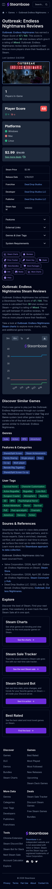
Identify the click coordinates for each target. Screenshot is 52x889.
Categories (9, 802)
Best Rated (32, 755)
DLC (5, 761)
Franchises (9, 824)
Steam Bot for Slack (13, 849)
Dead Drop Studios (33, 184)
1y (22, 338)
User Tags (8, 807)
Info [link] (7, 272)
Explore (7, 866)
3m (8, 338)
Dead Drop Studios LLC (35, 192)
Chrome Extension (12, 838)
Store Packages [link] (31, 266)
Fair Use (24, 883)
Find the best (26, 730)
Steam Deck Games (37, 783)
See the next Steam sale (26, 669)
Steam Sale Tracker (37, 796)
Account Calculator (13, 860)
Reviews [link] (28, 254)
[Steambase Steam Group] (32, 861)
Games (11, 12)
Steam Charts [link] (11, 254)
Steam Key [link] (28, 260)
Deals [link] (43, 260)
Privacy (6, 883)
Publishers (8, 819)
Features (26, 219)
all (28, 338)
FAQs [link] (8, 278)
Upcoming (32, 777)
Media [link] (19, 272)
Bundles (7, 772)
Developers (9, 813)
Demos (7, 766)
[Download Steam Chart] (44, 338)
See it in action (25, 701)
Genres (7, 796)
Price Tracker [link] (11, 260)
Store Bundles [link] (11, 266)
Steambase (31, 839)
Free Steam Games (37, 811)
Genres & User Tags (26, 235)
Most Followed (34, 766)
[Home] (3, 12)
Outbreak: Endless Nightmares (18, 32)
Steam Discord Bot (13, 843)
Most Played (33, 761)
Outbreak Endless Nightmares (32, 12)
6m (15, 338)
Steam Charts (10, 777)
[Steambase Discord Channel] (27, 861)
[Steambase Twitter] (36, 861)
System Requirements (26, 243)
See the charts (26, 640)
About (33, 883)
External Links (26, 227)
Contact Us (43, 883)
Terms (15, 883)
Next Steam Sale (12, 854)
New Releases (34, 772)
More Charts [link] (34, 272)
